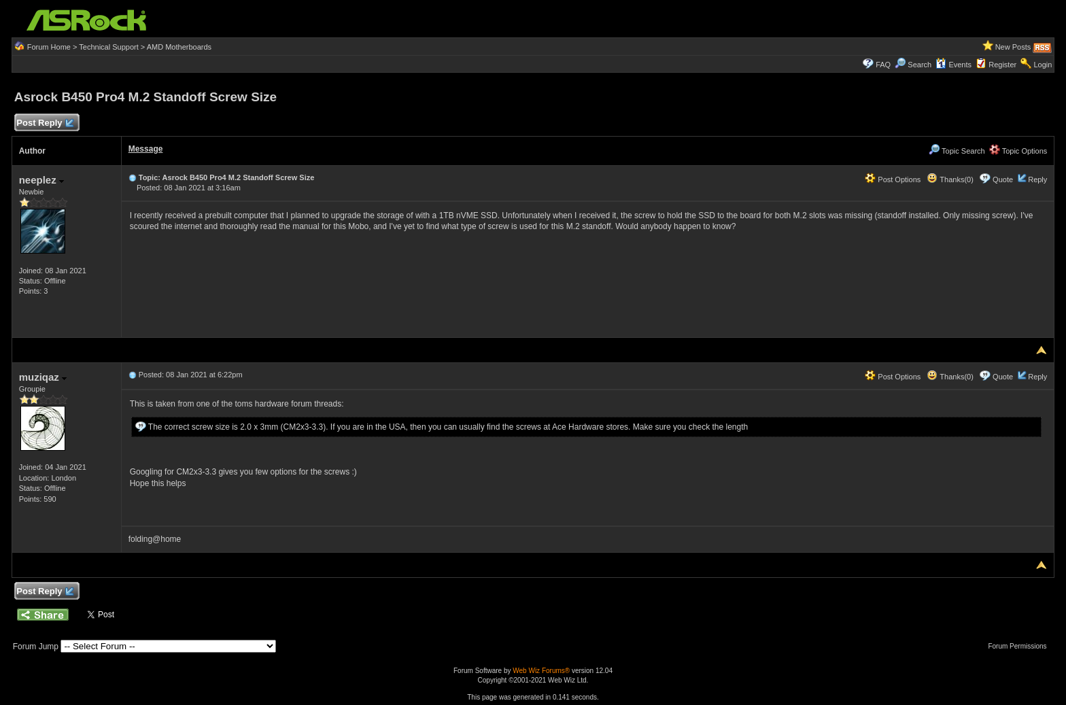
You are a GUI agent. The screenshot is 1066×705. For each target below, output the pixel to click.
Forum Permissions (1020, 646)
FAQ (883, 65)
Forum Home (49, 47)
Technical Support (108, 47)
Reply (1037, 179)
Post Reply (44, 123)
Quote (1003, 179)
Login (1042, 65)
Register (1002, 65)
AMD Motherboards (179, 47)
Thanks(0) (950, 179)
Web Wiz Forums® (541, 670)
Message (145, 149)
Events (953, 65)
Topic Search (956, 151)
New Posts (1013, 47)
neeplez (41, 180)
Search (919, 65)
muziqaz (43, 377)
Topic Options (1018, 151)
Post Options (893, 179)
